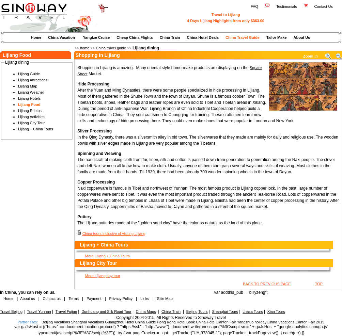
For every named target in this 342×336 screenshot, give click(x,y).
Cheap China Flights (134, 37)
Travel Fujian (66, 311)
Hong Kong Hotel (171, 322)
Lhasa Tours (253, 311)
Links (144, 299)
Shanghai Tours (225, 311)
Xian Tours (276, 311)
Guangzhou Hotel (119, 322)
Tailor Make (276, 37)
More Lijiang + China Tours (107, 256)
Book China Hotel (201, 322)
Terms (73, 299)
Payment (94, 299)
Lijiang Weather (31, 92)
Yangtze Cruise (96, 37)
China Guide (145, 322)
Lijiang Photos (30, 111)
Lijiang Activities (31, 117)
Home (36, 37)
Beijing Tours (197, 311)
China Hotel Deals (203, 37)
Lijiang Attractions (32, 80)
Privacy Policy (120, 299)
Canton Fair (226, 322)
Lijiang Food (29, 104)
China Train (170, 37)
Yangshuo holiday (252, 322)
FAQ (254, 6)
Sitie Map (165, 299)
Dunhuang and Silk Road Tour (106, 311)
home (85, 48)
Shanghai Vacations (87, 322)
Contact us (51, 299)
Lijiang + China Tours (35, 129)
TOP (319, 284)
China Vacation (61, 37)
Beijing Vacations (56, 322)
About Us (301, 37)
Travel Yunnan (39, 311)
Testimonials (286, 6)
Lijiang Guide (29, 74)
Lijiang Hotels (29, 98)
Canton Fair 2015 (309, 322)
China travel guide (111, 48)
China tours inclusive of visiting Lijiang (113, 233)
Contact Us (324, 6)
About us (27, 299)
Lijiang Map (27, 86)
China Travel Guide (243, 37)
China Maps (146, 311)
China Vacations (280, 322)
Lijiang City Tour (31, 123)
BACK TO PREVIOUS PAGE (267, 284)
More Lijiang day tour (102, 276)
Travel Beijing (11, 311)
